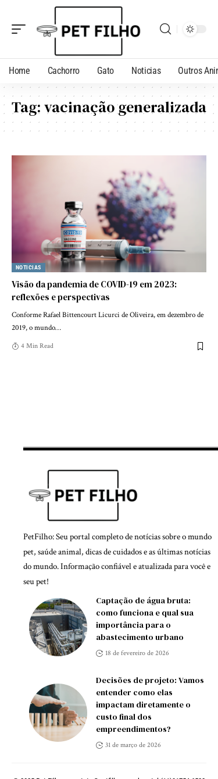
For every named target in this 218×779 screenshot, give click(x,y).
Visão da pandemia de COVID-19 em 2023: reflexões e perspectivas (94, 290)
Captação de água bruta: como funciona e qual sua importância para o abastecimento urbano (145, 619)
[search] (165, 29)
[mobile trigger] (21, 29)
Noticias (28, 267)
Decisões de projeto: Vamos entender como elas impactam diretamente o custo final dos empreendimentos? (150, 704)
